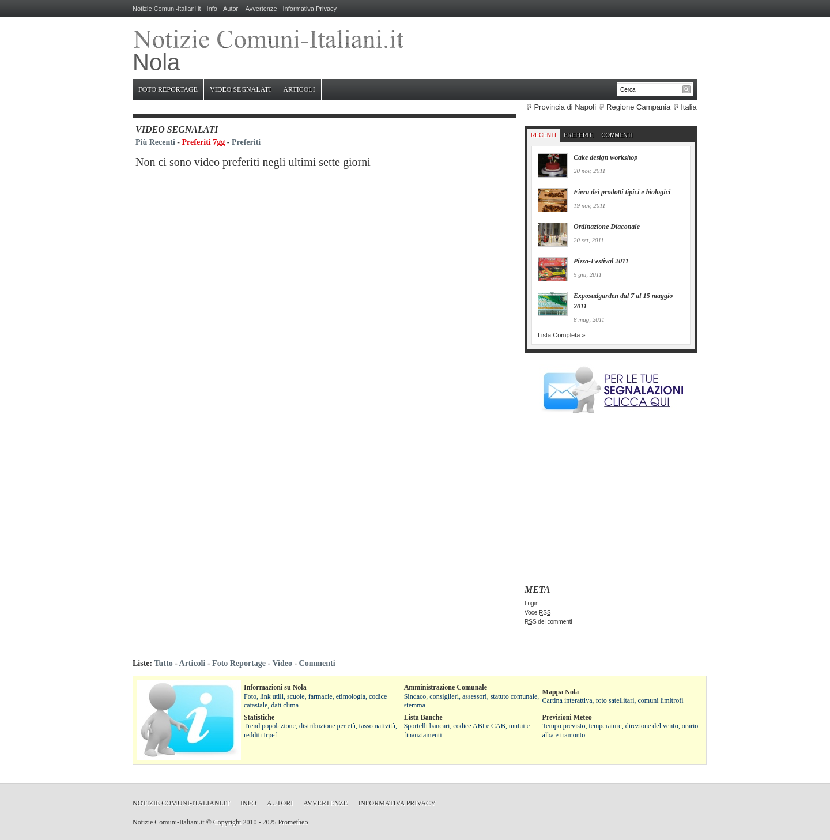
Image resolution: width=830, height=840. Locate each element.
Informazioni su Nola (275, 687)
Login (531, 603)
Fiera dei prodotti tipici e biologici (622, 192)
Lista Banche (423, 717)
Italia (688, 107)
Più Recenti (155, 142)
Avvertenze (261, 8)
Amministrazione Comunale (445, 687)
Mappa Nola (560, 692)
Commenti (616, 135)
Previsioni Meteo (567, 717)
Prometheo (293, 822)
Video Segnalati (240, 89)
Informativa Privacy (310, 8)
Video (282, 663)
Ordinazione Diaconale (607, 227)
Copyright (227, 822)
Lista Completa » (562, 335)
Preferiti (246, 142)
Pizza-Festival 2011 (601, 261)
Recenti (543, 135)
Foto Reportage (168, 89)
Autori (231, 8)
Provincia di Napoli (565, 107)
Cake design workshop (605, 157)
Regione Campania (638, 107)
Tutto (163, 663)
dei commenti (548, 622)
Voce (538, 612)
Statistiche (259, 717)
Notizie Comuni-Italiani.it (167, 8)
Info (212, 8)
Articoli (299, 89)
